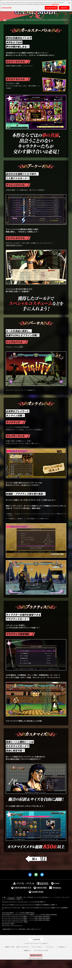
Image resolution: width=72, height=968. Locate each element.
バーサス (57, 21)
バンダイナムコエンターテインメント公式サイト (36, 951)
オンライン (14, 27)
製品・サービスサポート (23, 955)
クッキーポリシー (49, 955)
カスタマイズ (57, 27)
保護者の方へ (27, 959)
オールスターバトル (14, 21)
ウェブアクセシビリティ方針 (40, 959)
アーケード (35, 21)
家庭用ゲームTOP (9, 955)
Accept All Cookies (51, 8)
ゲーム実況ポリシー (62, 955)
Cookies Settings (6, 7)
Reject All (64, 8)
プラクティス (35, 27)
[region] (36, 5)
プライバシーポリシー (37, 955)
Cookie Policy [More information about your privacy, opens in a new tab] (55, 4)
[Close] (69, 3)
